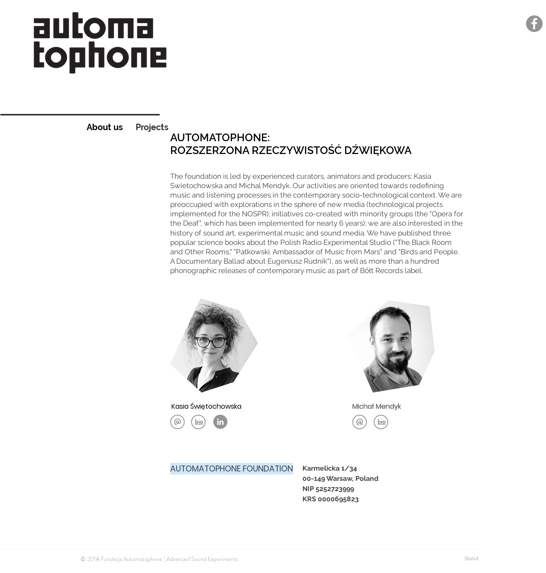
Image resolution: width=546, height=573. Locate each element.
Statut (472, 558)
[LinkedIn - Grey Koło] (220, 422)
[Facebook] (534, 23)
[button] (199, 421)
